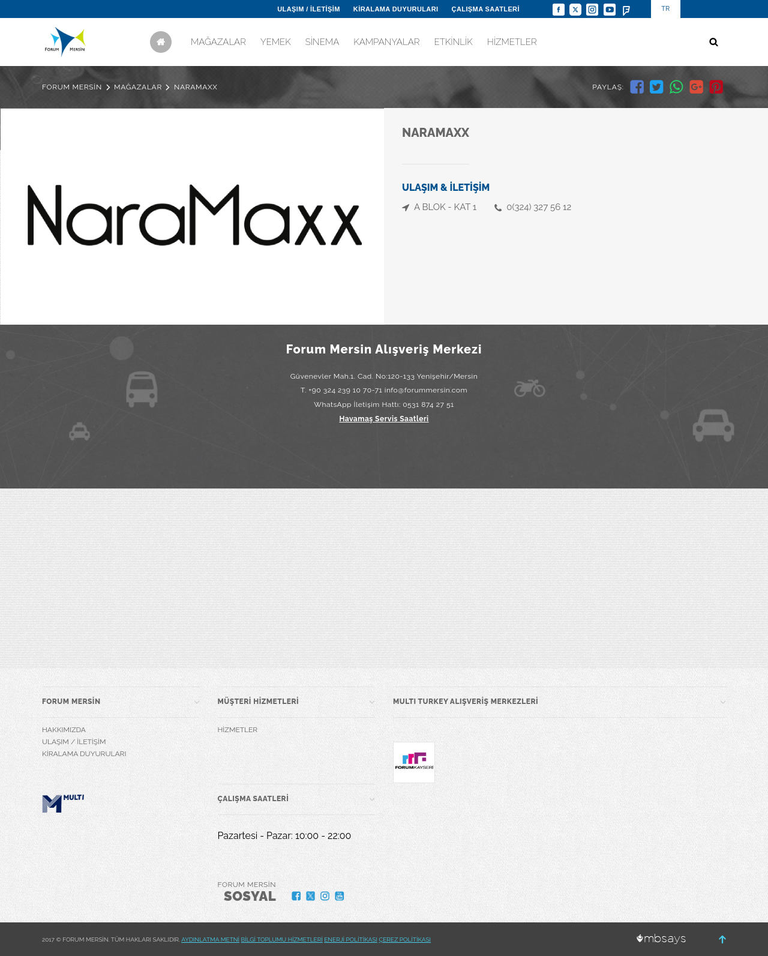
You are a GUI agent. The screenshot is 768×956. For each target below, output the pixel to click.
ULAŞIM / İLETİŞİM (308, 9)
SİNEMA (322, 42)
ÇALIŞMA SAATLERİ (486, 9)
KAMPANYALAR (386, 42)
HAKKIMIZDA (64, 730)
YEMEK (275, 42)
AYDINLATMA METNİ (210, 939)
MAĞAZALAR (218, 42)
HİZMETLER (512, 42)
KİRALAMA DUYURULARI (396, 9)
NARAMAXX (196, 87)
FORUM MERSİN (72, 87)
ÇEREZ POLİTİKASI (405, 939)
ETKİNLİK (453, 42)
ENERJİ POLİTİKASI (350, 939)
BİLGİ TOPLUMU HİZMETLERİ (282, 939)
